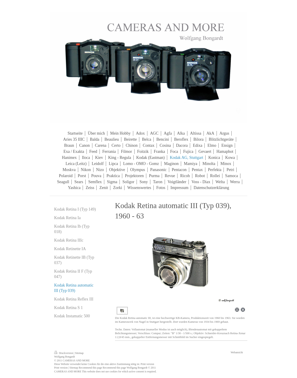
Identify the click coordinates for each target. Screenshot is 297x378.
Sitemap (79, 353)
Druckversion (64, 353)
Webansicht (237, 352)
